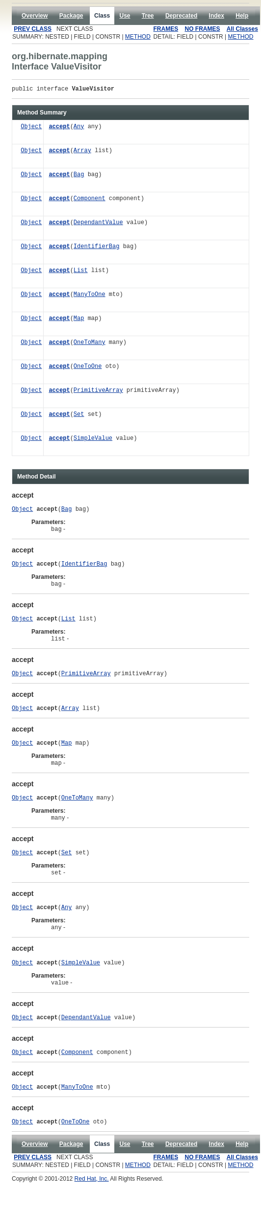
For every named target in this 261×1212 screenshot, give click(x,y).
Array (82, 152)
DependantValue (98, 224)
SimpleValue (93, 440)
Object (31, 128)
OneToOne (88, 368)
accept (59, 128)
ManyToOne (89, 296)
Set (79, 416)
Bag (79, 176)
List (81, 272)
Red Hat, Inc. (92, 1208)
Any (79, 128)
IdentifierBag (97, 248)
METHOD (138, 36)
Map (79, 320)
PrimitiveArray (98, 392)
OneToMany (89, 344)
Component (89, 200)
